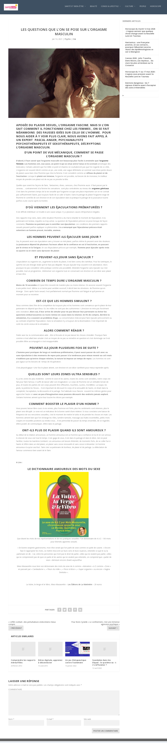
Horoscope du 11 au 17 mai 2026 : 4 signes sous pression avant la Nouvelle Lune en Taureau (140, 75)
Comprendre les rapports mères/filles (23, 663)
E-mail (50, 721)
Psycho (68, 41)
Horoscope (155, 8)
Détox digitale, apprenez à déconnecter (50, 663)
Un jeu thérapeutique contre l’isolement (75, 663)
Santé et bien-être (74, 8)
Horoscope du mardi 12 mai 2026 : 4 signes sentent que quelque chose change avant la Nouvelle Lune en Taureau (140, 34)
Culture (129, 8)
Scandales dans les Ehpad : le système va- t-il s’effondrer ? (104, 664)
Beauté (93, 8)
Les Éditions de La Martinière (80, 586)
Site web (87, 721)
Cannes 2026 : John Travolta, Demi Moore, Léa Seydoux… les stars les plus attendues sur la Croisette (139, 63)
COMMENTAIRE (15, 691)
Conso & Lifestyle (110, 8)
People (143, 8)
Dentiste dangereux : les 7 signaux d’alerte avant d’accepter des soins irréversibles (140, 87)
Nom (11, 721)
